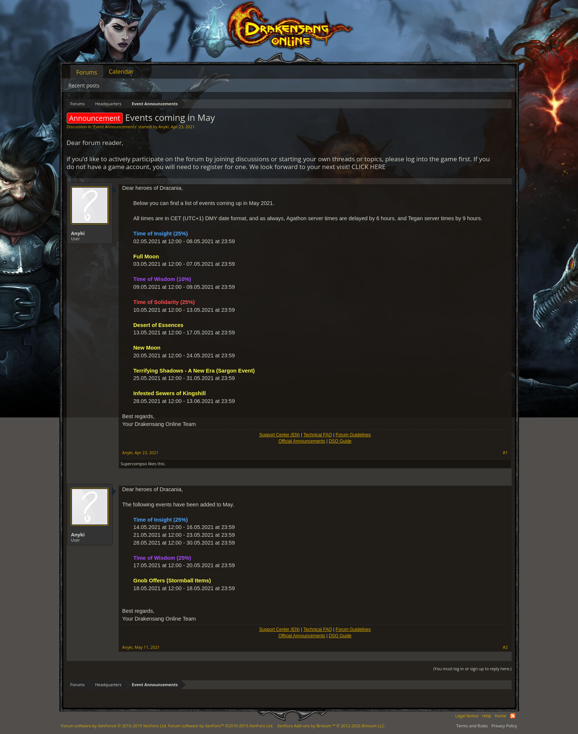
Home (500, 715)
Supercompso (134, 463)
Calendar (121, 71)
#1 (505, 452)
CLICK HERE (368, 166)
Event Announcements (114, 126)
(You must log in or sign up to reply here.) (472, 668)
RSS (512, 715)
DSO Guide (340, 441)
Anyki (163, 126)
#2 (505, 647)
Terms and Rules (472, 725)
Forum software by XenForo (114, 725)
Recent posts (84, 85)
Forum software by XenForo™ (220, 725)
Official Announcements (301, 441)
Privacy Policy (504, 725)
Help (486, 715)
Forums (87, 72)
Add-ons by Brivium (331, 725)
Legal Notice (467, 715)
